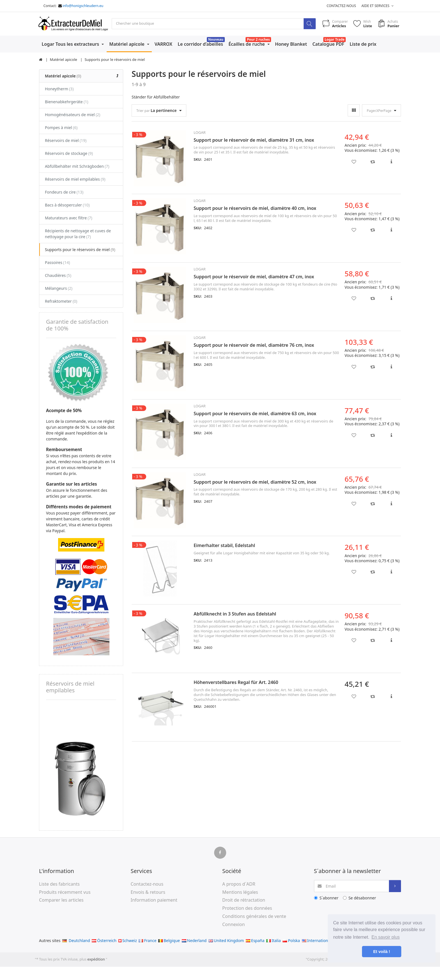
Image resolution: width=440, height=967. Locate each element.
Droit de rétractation (243, 900)
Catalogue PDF (328, 44)
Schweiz (127, 940)
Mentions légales (240, 892)
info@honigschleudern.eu (83, 5)
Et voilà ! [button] (381, 951)
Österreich (104, 940)
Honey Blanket (291, 44)
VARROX (163, 44)
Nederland (194, 940)
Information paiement (154, 900)
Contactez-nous (341, 5)
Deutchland (76, 940)
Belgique (169, 940)
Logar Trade (335, 39)
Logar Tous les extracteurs (71, 44)
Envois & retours (148, 892)
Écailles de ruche (247, 44)
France (147, 940)
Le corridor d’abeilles (200, 44)
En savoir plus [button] (386, 937)
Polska (291, 940)
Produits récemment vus (65, 892)
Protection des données (247, 908)
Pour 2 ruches (258, 39)
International (316, 940)
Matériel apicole (127, 44)
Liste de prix (363, 44)
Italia (273, 940)
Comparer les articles (61, 900)
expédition (96, 959)
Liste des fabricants (59, 884)
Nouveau (215, 39)
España (255, 940)
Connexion (233, 925)
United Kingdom (226, 940)
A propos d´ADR (238, 884)
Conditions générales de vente (254, 916)
